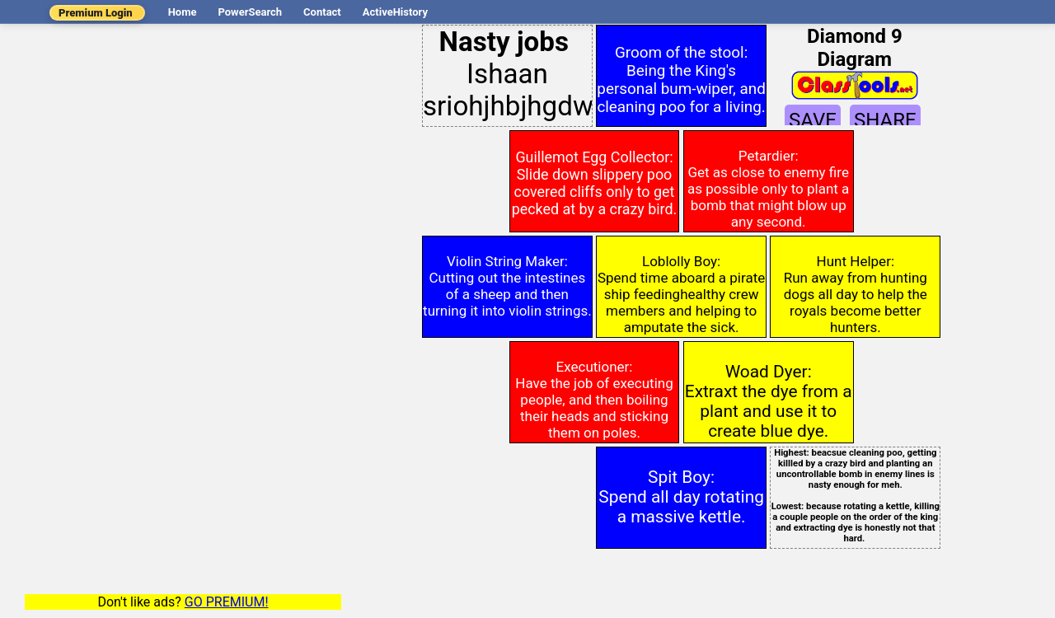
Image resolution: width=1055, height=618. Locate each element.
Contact (322, 12)
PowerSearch (250, 12)
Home (182, 12)
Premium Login (96, 13)
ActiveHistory (395, 12)
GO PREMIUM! (227, 602)
